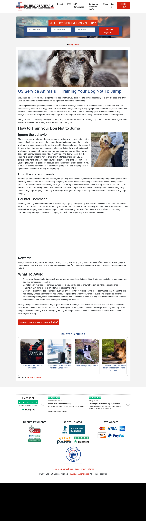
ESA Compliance (78, 5)
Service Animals (34, 377)
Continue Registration (109, 31)
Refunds (90, 469)
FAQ (69, 4)
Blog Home (73, 45)
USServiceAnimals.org (79, 474)
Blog (60, 469)
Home (54, 469)
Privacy (83, 469)
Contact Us (95, 6)
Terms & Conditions (70, 469)
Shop (105, 4)
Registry (60, 4)
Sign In (112, 5)
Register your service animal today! (39, 322)
